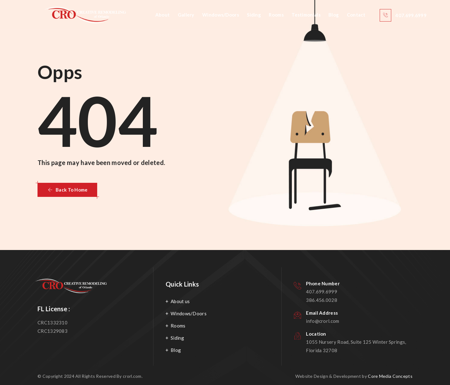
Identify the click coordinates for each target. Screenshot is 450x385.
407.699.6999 (321, 291)
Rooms (276, 15)
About (162, 15)
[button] (67, 190)
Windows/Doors (220, 15)
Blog (333, 15)
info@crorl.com (322, 321)
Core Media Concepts (390, 376)
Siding (254, 15)
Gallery (186, 15)
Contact (356, 15)
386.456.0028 (321, 300)
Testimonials (306, 15)
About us (180, 301)
